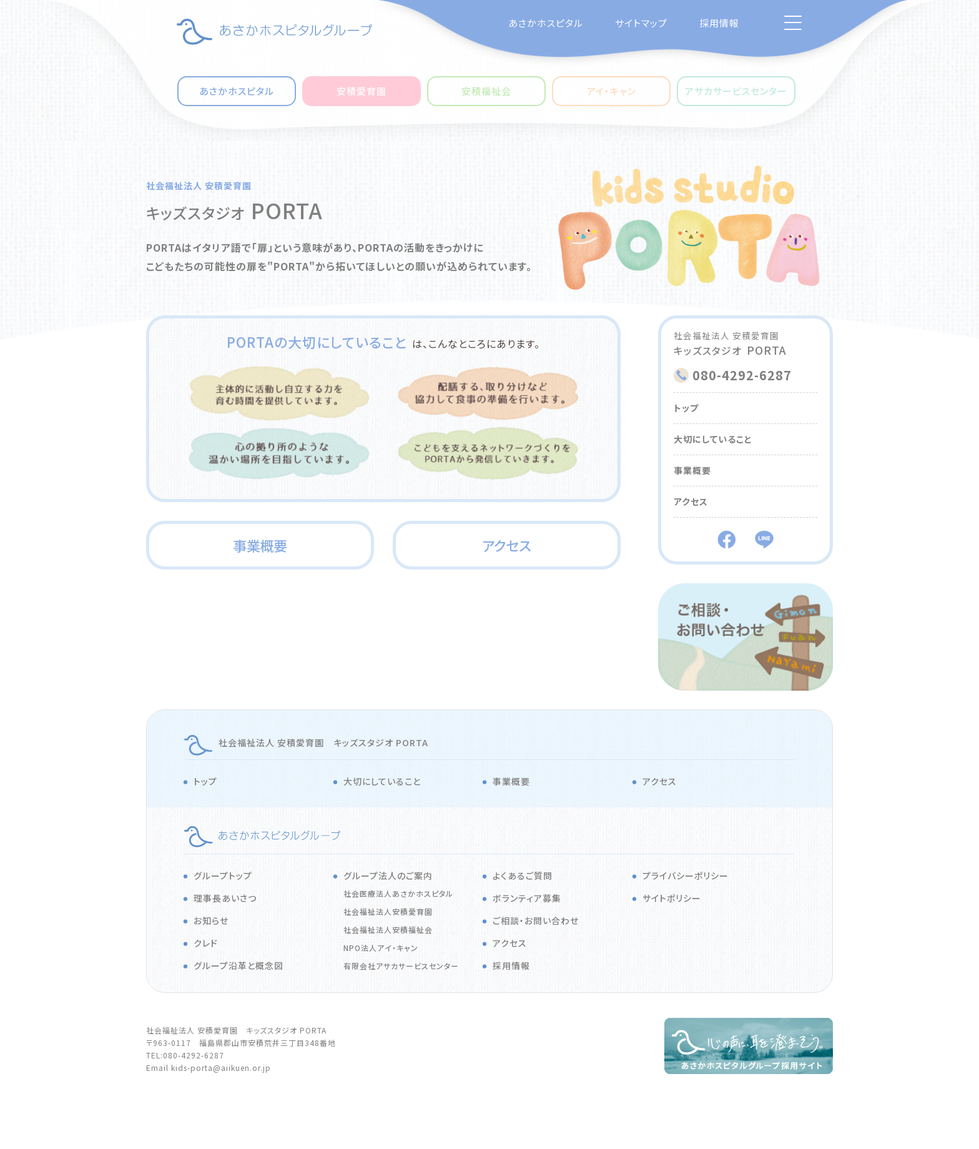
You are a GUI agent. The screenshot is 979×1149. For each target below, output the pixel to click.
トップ (686, 408)
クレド (206, 943)
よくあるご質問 (523, 875)
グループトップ (223, 875)
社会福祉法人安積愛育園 (388, 911)
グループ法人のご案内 (388, 875)
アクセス (506, 545)
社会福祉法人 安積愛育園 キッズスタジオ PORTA (323, 742)
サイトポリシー (671, 898)
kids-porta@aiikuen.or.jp (221, 1067)
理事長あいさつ (225, 898)
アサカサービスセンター (736, 90)
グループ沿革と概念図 (238, 965)
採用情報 (719, 22)
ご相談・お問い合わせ (536, 920)
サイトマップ (641, 22)
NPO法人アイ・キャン (380, 947)
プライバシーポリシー (685, 875)
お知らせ (211, 920)
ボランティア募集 (527, 898)
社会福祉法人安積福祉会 (388, 929)
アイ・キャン (611, 90)
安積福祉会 (486, 90)
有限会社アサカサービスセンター (401, 965)
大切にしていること (713, 439)
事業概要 (260, 545)
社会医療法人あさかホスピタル (398, 893)
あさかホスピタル (545, 22)
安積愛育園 (361, 90)
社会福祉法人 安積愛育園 (199, 185)
